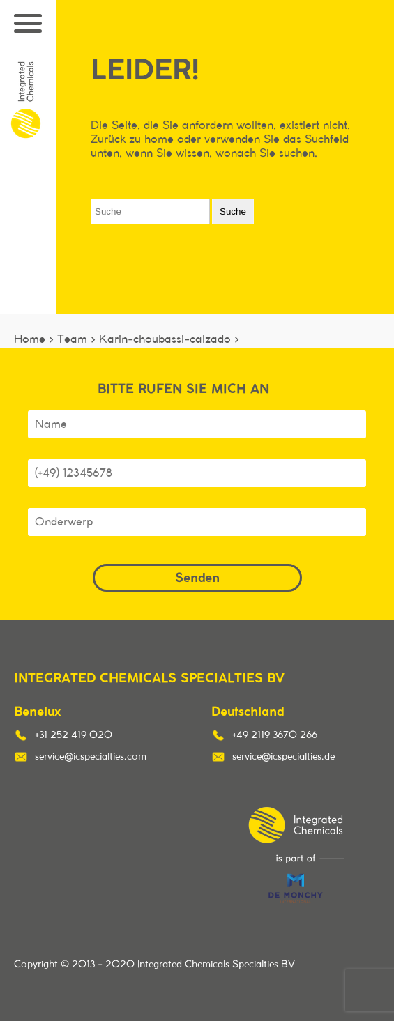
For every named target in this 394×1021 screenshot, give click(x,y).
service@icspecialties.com (90, 757)
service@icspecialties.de (283, 757)
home (160, 139)
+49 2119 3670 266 (274, 735)
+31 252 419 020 (73, 735)
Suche (233, 211)
